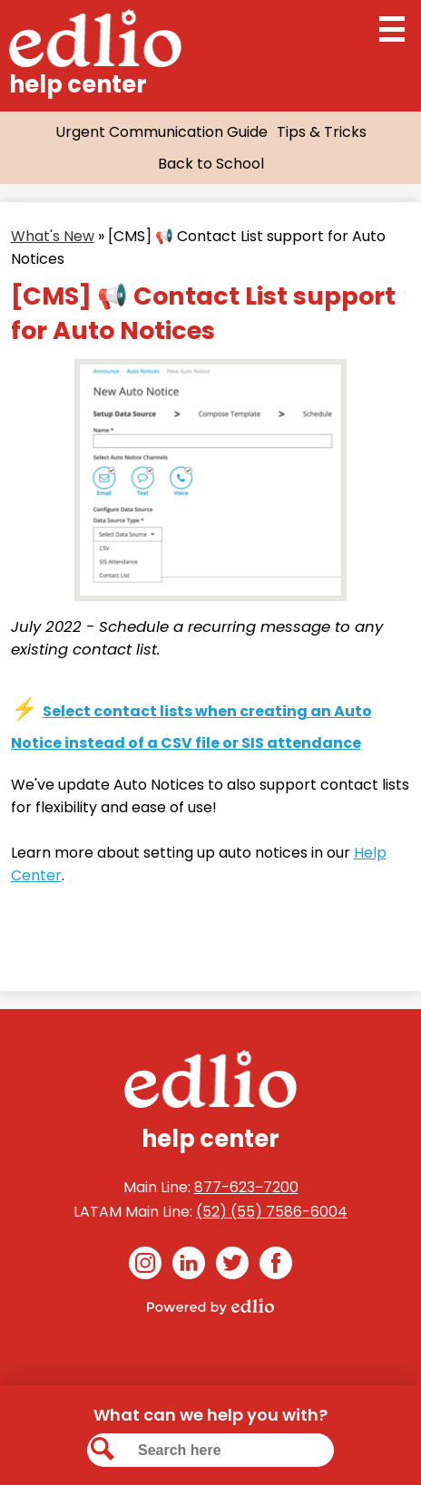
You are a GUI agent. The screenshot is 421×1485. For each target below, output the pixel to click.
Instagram (145, 1266)
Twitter (232, 1266)
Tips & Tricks (322, 131)
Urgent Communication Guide (161, 131)
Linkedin (188, 1266)
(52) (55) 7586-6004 (272, 1211)
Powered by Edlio (210, 1306)
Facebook (275, 1266)
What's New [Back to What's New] (52, 236)
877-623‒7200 (246, 1187)
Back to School (211, 163)
